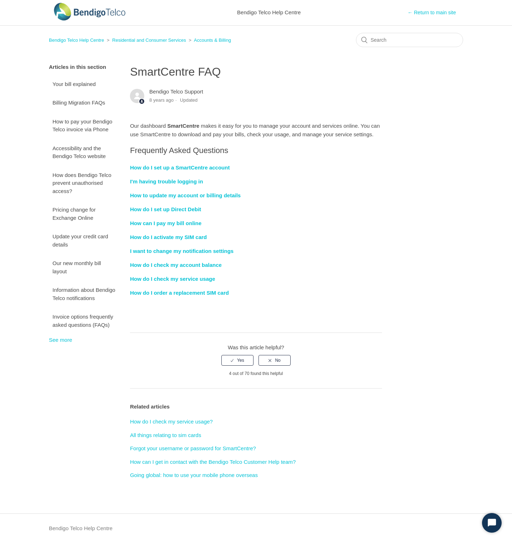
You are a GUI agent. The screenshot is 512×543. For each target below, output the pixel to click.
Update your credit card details (80, 240)
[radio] (237, 360)
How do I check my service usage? (171, 421)
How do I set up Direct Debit (165, 209)
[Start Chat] (492, 523)
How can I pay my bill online (165, 223)
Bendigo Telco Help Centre (76, 40)
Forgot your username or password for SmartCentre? (193, 448)
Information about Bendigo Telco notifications (83, 294)
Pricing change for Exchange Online (74, 214)
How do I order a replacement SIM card (179, 293)
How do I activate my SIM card (168, 237)
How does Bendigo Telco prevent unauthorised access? (81, 183)
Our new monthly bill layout (76, 267)
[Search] (409, 40)
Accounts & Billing (212, 40)
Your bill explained (74, 84)
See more (60, 340)
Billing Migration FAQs (78, 103)
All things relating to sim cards (165, 435)
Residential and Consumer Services (149, 40)
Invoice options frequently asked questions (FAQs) (82, 321)
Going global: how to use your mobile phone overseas (194, 475)
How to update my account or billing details (185, 195)
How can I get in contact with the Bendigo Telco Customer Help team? (213, 462)
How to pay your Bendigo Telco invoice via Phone (82, 125)
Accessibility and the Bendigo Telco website (79, 152)
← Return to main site (432, 12)
